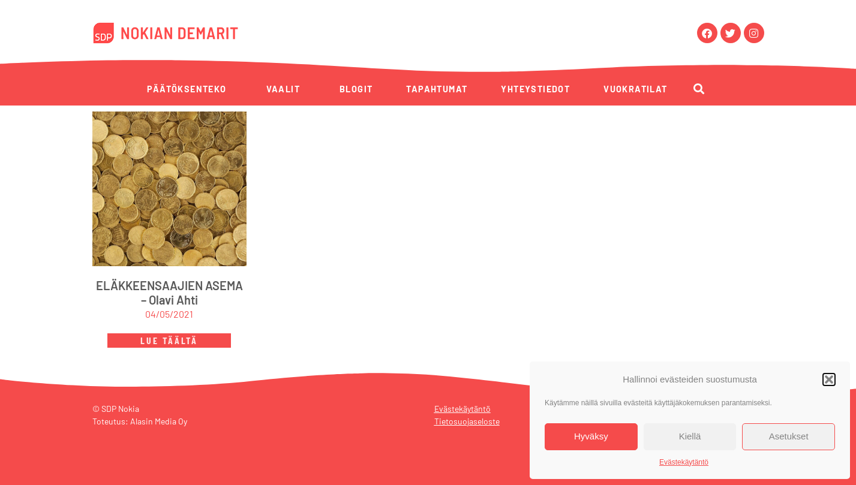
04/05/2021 (169, 314)
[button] (829, 379)
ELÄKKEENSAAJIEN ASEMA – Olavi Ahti (169, 292)
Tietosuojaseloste (467, 421)
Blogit (356, 89)
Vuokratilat (635, 89)
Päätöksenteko (186, 89)
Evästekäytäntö (683, 462)
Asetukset (789, 436)
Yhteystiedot (535, 89)
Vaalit (283, 89)
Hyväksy (591, 436)
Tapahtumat (436, 89)
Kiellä (690, 436)
